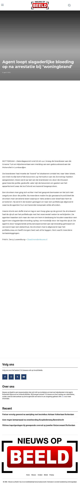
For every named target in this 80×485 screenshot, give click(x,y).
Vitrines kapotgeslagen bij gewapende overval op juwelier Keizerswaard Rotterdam (38, 425)
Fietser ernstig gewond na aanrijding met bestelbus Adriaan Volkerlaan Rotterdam (38, 414)
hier (62, 396)
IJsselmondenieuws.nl (37, 239)
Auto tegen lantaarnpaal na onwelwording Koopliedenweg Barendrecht (33, 420)
